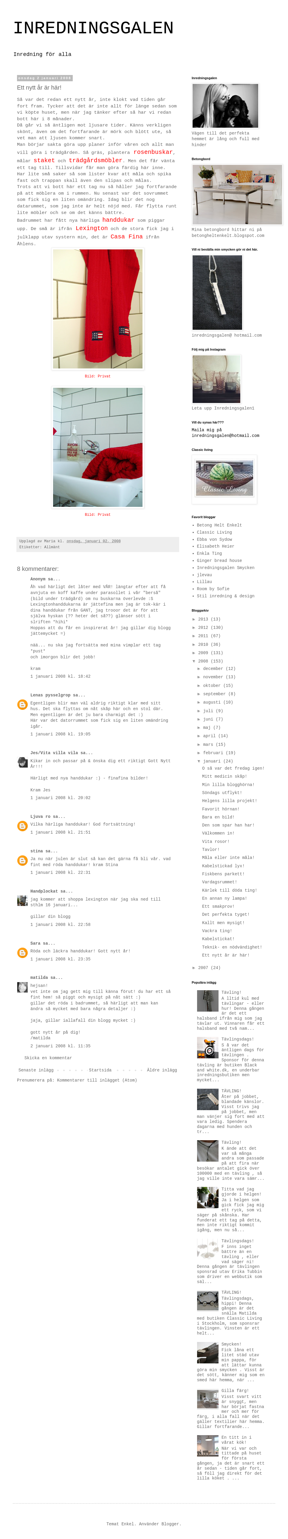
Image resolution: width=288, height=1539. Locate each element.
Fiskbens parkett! (223, 874)
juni (209, 719)
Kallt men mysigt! (223, 923)
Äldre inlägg (162, 1070)
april (210, 736)
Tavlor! (211, 849)
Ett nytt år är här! (226, 955)
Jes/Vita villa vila (54, 753)
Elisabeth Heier (216, 546)
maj (208, 727)
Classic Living (214, 532)
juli (209, 711)
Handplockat (44, 891)
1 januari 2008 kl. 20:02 (60, 798)
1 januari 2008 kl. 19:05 (60, 734)
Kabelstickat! (218, 939)
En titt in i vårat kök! (237, 1440)
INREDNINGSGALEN (93, 28)
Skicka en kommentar (48, 1058)
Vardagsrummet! (219, 882)
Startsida (100, 1070)
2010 (204, 644)
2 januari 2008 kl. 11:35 (60, 1046)
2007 (204, 967)
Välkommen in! (218, 833)
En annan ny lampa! (224, 898)
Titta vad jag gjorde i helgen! (241, 1192)
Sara (35, 943)
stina (36, 851)
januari (213, 761)
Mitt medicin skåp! (224, 776)
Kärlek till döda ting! (229, 890)
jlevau (204, 575)
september (215, 694)
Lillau (204, 581)
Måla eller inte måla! (228, 857)
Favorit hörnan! (221, 809)
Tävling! (231, 992)
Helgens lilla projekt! (229, 801)
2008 (204, 661)
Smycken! (231, 1344)
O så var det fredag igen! (233, 768)
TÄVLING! (231, 1091)
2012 (204, 627)
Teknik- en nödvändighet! (232, 947)
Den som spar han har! (228, 825)
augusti (213, 702)
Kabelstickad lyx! (223, 866)
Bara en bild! (218, 817)
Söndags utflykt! (222, 792)
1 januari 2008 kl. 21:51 (60, 832)
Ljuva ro (40, 816)
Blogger (170, 1524)
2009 (204, 653)
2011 (204, 636)
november (214, 677)
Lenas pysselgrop (50, 695)
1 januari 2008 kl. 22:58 (60, 924)
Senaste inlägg (36, 1070)
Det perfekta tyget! (226, 914)
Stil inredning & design (226, 596)
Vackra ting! (217, 931)
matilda (39, 977)
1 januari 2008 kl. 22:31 (60, 872)
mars (209, 744)
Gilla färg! (235, 1390)
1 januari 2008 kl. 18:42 (60, 676)
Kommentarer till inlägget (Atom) (97, 1080)
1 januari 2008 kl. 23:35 (60, 959)
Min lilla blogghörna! (228, 784)
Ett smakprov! (218, 906)
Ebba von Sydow (214, 539)
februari (214, 753)
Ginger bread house (219, 560)
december (214, 668)
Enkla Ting (209, 553)
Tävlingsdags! (238, 1039)
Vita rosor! (216, 841)
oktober (213, 685)
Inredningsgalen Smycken (226, 567)
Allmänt (52, 547)
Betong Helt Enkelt (219, 525)
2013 (204, 619)
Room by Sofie (213, 589)
